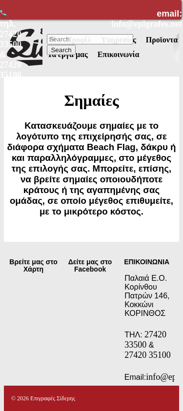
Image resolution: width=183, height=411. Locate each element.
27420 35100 (147, 355)
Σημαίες (91, 100)
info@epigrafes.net (146, 24)
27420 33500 (145, 340)
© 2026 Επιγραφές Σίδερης (43, 398)
